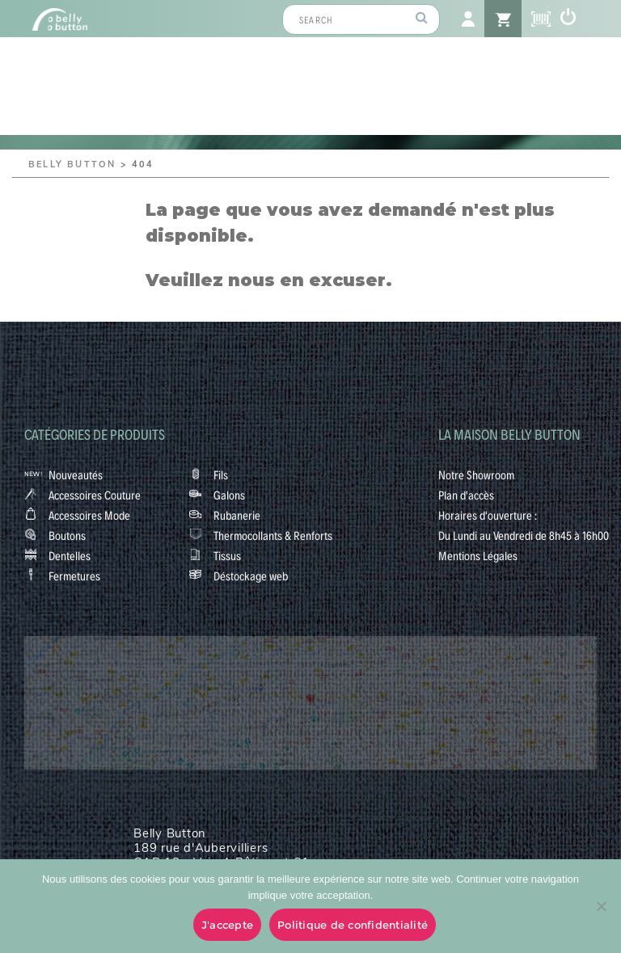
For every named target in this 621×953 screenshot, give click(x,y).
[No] (601, 906)
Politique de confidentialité (352, 924)
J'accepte (227, 924)
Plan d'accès (466, 494)
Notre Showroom (476, 474)
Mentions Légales (478, 555)
